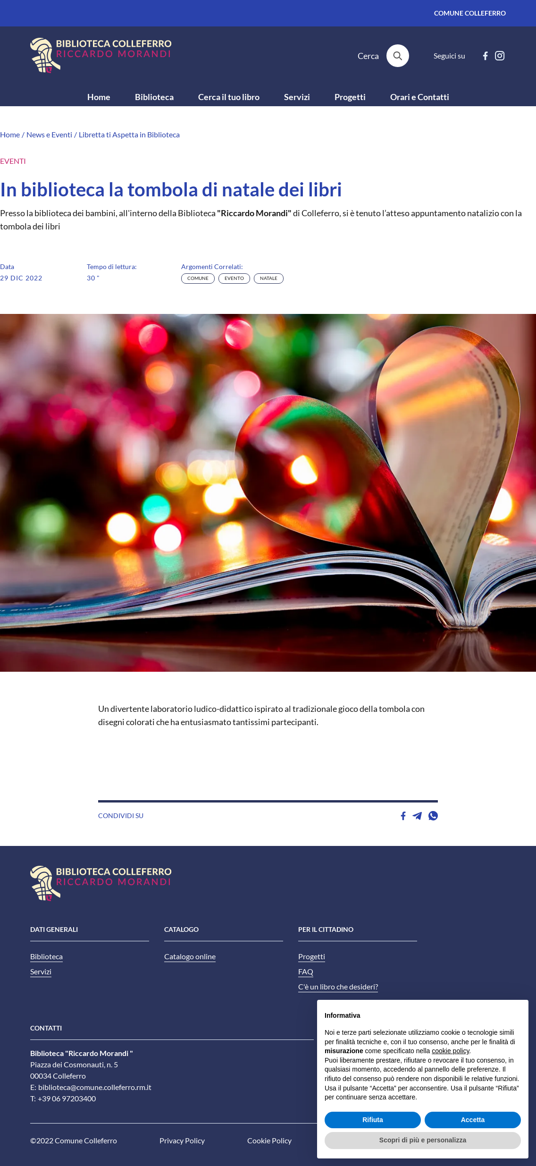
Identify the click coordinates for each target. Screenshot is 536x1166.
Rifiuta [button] (372, 1120)
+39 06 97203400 (67, 1098)
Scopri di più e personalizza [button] (422, 1140)
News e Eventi (49, 134)
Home (10, 134)
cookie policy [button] (450, 1051)
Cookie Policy (269, 1140)
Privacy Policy (182, 1140)
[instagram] (500, 55)
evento (234, 278)
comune (198, 278)
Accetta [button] (473, 1120)
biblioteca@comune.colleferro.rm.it (94, 1087)
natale (268, 278)
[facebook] (485, 55)
